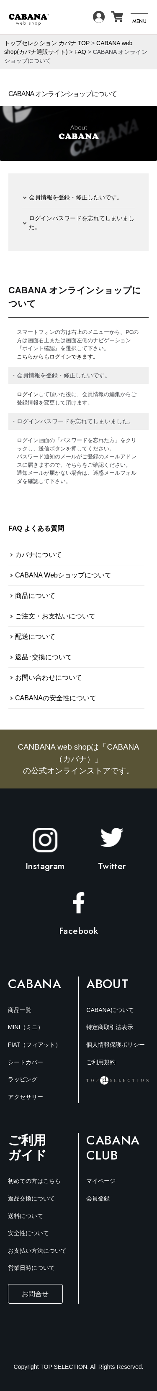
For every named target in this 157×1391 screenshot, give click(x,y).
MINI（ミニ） (26, 1027)
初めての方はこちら (34, 1180)
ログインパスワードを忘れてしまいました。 (81, 222)
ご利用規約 (101, 1062)
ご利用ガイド (27, 1147)
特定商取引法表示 (109, 1027)
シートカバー (25, 1062)
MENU (139, 21)
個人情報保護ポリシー (115, 1044)
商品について (35, 595)
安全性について (28, 1233)
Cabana (35, 984)
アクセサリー (25, 1096)
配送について (35, 636)
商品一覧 (19, 1010)
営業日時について (31, 1267)
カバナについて (38, 554)
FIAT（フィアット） (34, 1044)
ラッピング (22, 1079)
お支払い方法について (37, 1250)
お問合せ (35, 1293)
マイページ (101, 1180)
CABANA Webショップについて (63, 575)
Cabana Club (113, 1148)
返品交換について (31, 1198)
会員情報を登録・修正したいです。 (76, 197)
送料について (25, 1216)
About (107, 984)
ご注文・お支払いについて (55, 616)
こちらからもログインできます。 (57, 356)
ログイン (28, 394)
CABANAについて (110, 1010)
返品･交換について (43, 657)
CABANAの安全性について (55, 698)
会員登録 (98, 1198)
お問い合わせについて (48, 677)
